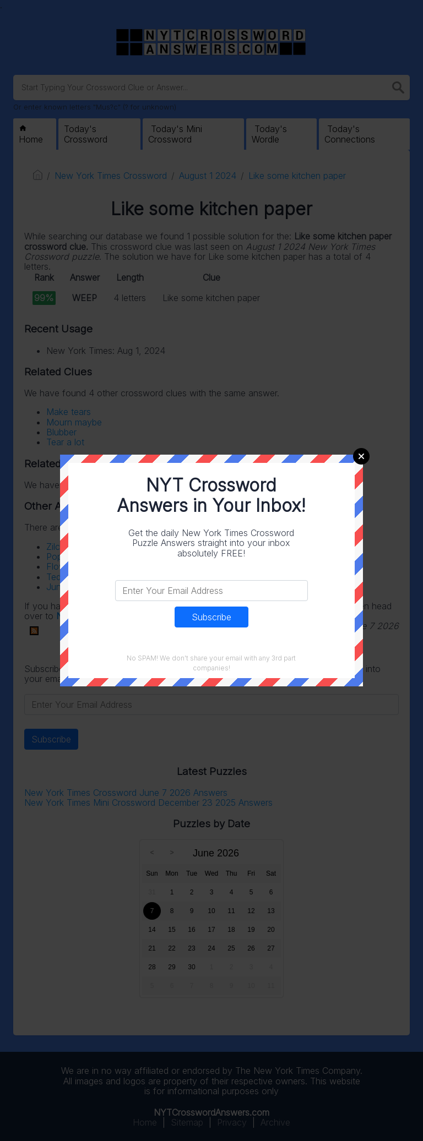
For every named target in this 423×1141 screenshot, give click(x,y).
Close (361, 456)
